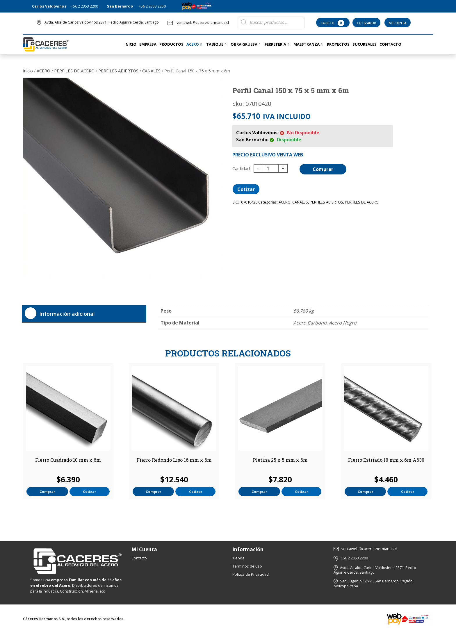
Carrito (332, 23)
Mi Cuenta (397, 23)
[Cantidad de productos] (270, 168)
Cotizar (246, 189)
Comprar (323, 169)
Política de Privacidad (250, 574)
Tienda (238, 558)
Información (247, 549)
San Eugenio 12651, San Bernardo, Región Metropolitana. (373, 583)
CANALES (151, 71)
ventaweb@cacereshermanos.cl (198, 22)
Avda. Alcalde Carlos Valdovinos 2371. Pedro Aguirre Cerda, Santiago (101, 22)
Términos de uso (247, 566)
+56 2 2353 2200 (84, 6)
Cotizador (366, 23)
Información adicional (67, 313)
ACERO (43, 71)
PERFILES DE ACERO (74, 71)
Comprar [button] (47, 491)
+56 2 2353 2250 (152, 6)
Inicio (28, 71)
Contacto (139, 558)
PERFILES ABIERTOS (118, 71)
